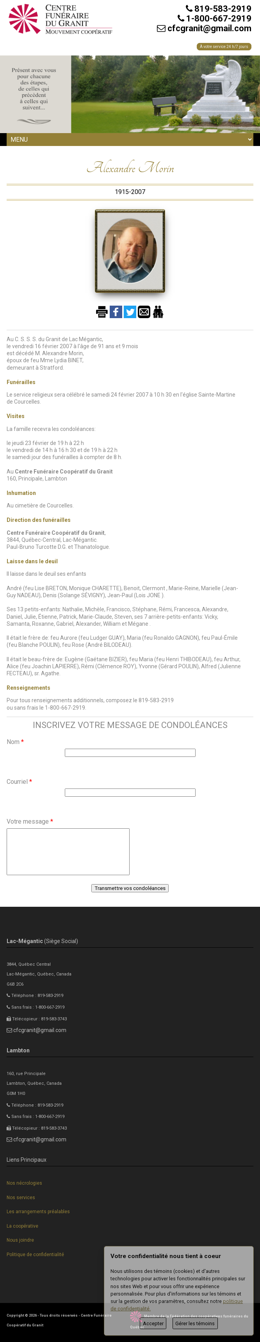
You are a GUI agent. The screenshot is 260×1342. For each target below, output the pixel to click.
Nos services (21, 1197)
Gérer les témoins (195, 1323)
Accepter (153, 1323)
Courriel (19, 781)
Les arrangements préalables (38, 1211)
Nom (15, 742)
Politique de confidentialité (35, 1254)
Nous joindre (20, 1240)
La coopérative (22, 1226)
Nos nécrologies (24, 1183)
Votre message (30, 821)
